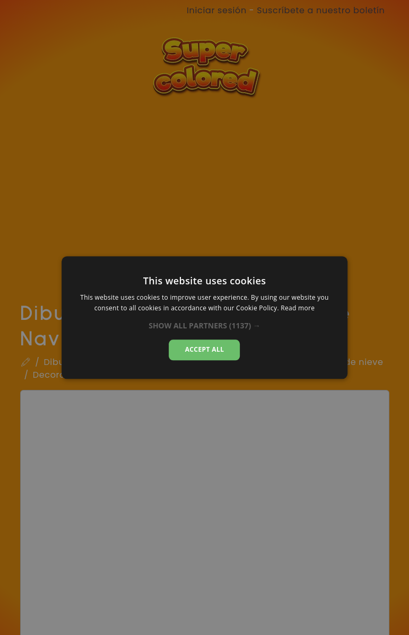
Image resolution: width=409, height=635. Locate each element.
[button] (204, 326)
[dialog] (205, 317)
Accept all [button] (204, 349)
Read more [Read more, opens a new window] (298, 307)
